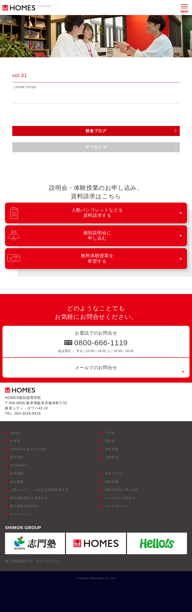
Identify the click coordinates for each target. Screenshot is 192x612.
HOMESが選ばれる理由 (28, 449)
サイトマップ (20, 514)
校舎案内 (17, 457)
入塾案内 (111, 457)
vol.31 (19, 75)
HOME (15, 433)
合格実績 (111, 449)
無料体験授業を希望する (29, 498)
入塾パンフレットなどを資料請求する (39, 490)
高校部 (110, 441)
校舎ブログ (113, 473)
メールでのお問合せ (96, 367)
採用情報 (111, 482)
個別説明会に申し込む (122, 490)
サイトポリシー (117, 506)
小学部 (110, 433)
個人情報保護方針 (24, 506)
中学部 (15, 441)
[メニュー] (184, 7)
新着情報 (17, 473)
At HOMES (19, 465)
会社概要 (17, 482)
